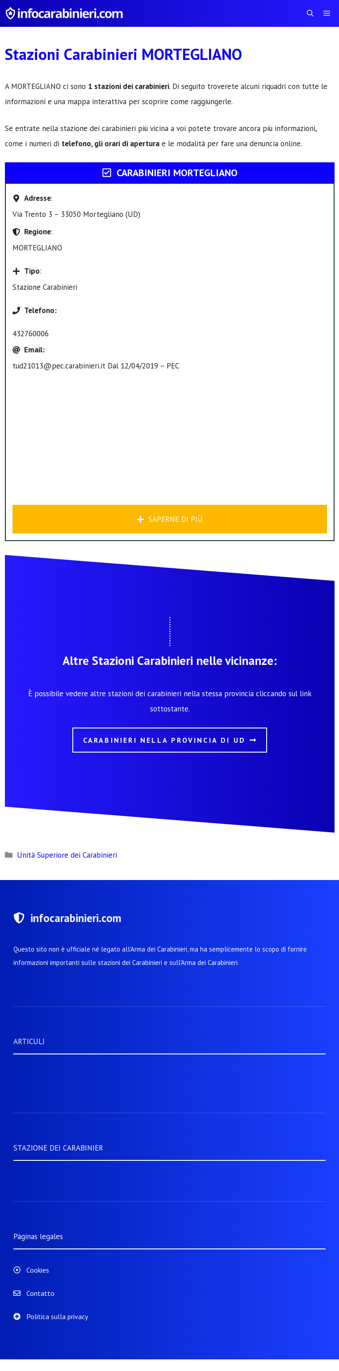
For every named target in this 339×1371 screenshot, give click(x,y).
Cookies (37, 1269)
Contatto (40, 1293)
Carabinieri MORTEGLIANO (177, 172)
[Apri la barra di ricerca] (310, 13)
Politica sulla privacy (57, 1316)
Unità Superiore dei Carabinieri (67, 855)
